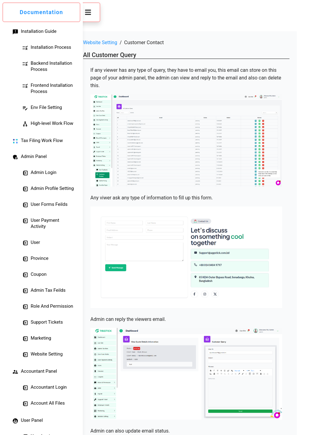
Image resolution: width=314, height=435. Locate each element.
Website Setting (115, 42)
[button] (102, 12)
